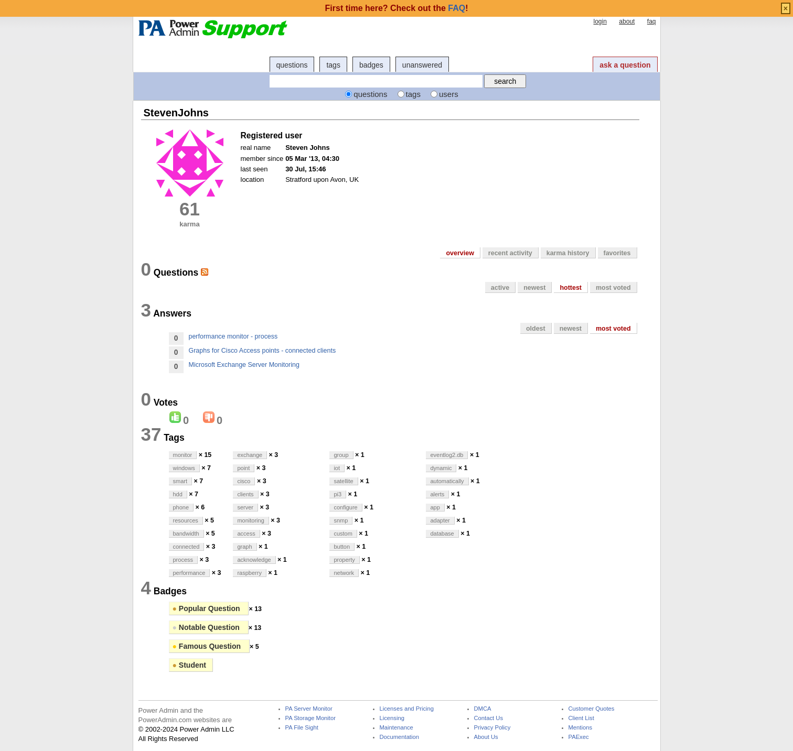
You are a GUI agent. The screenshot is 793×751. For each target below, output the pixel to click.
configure (345, 507)
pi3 (337, 494)
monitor (182, 455)
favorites (617, 253)
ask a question (624, 65)
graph (244, 546)
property (344, 560)
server (245, 507)
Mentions (581, 728)
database (442, 533)
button (342, 546)
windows (184, 468)
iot (337, 468)
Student (189, 665)
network (344, 573)
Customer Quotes (592, 709)
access (246, 533)
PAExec (579, 737)
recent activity (510, 253)
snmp (341, 520)
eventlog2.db (446, 455)
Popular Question (207, 608)
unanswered (422, 65)
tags (333, 65)
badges (371, 65)
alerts (437, 494)
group (341, 455)
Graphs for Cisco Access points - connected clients (262, 350)
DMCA (482, 709)
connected (186, 546)
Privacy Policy (492, 728)
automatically (447, 481)
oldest (535, 328)
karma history (568, 253)
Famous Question (208, 646)
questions (292, 65)
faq (651, 21)
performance (189, 573)
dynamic (441, 468)
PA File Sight (301, 728)
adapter (439, 520)
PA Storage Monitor (310, 718)
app (435, 507)
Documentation (399, 737)
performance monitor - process (233, 336)
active (500, 287)
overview (460, 253)
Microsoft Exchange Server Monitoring (244, 364)
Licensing (392, 718)
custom (343, 533)
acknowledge (254, 560)
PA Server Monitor (309, 709)
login (599, 21)
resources (185, 520)
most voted (613, 287)
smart (180, 481)
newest (534, 287)
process (183, 560)
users (448, 94)
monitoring (250, 520)
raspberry (249, 573)
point (243, 468)
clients (245, 494)
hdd (178, 494)
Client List (581, 718)
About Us (486, 737)
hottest (571, 287)
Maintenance (396, 728)
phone (181, 507)
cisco (243, 481)
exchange (249, 455)
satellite (343, 481)
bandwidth (186, 533)
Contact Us (488, 718)
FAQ (456, 8)
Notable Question (207, 627)
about (627, 21)
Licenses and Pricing (407, 709)
